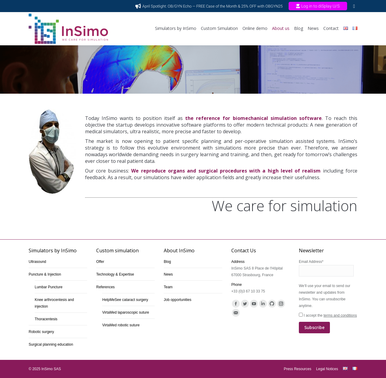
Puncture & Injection (45, 274)
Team (168, 287)
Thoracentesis (46, 319)
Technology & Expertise (115, 274)
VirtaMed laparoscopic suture (125, 312)
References (105, 287)
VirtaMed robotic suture (121, 325)
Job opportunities (177, 300)
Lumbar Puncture (48, 287)
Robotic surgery (41, 332)
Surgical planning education (51, 344)
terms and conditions (340, 315)
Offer (100, 262)
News (168, 274)
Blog (167, 262)
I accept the (328, 323)
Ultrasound (37, 262)
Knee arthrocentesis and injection (54, 303)
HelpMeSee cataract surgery (125, 300)
